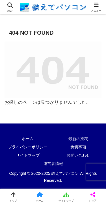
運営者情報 (53, 163)
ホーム (28, 138)
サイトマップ (28, 155)
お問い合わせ (78, 155)
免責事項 (78, 147)
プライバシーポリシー (27, 147)
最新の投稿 (78, 138)
